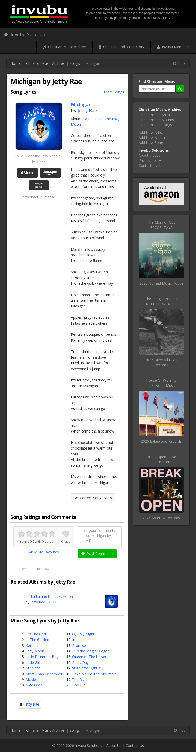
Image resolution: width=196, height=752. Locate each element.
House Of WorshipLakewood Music (161, 383)
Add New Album (152, 137)
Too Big (78, 685)
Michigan (33, 668)
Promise (79, 645)
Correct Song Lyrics (93, 497)
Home (15, 63)
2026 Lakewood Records (161, 441)
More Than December (44, 673)
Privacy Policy (150, 160)
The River (80, 679)
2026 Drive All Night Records (161, 362)
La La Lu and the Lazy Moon (49, 596)
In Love (78, 639)
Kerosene (33, 645)
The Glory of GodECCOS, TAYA (161, 225)
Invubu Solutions (26, 34)
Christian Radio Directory (121, 46)
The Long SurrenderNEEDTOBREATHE (161, 301)
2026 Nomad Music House (161, 283)
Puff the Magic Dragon (91, 651)
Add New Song (151, 142)
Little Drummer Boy (42, 656)
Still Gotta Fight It (86, 668)
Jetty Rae (87, 110)
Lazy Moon (35, 651)
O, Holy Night (83, 634)
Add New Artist (151, 132)
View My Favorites (44, 552)
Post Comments (97, 553)
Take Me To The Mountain (94, 673)
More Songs (114, 92)
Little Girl (33, 662)
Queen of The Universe (91, 656)
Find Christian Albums (156, 119)
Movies (32, 679)
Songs (75, 63)
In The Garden (37, 639)
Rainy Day (80, 662)
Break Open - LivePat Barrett (161, 459)
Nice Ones (34, 685)
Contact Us (135, 745)
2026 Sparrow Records (161, 517)
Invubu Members (173, 46)
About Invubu (149, 155)
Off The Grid (36, 634)
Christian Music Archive (64, 46)
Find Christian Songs (155, 124)
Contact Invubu (151, 165)
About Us (114, 745)
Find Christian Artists (155, 114)
